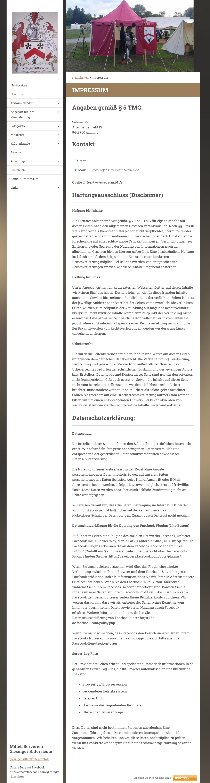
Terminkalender (22, 103)
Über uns (17, 94)
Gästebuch (18, 170)
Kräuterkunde (20, 143)
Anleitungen (19, 161)
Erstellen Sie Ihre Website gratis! (153, 777)
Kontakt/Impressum (25, 179)
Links (14, 187)
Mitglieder (17, 135)
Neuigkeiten (19, 85)
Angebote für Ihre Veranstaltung (22, 114)
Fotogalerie (18, 126)
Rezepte (16, 152)
